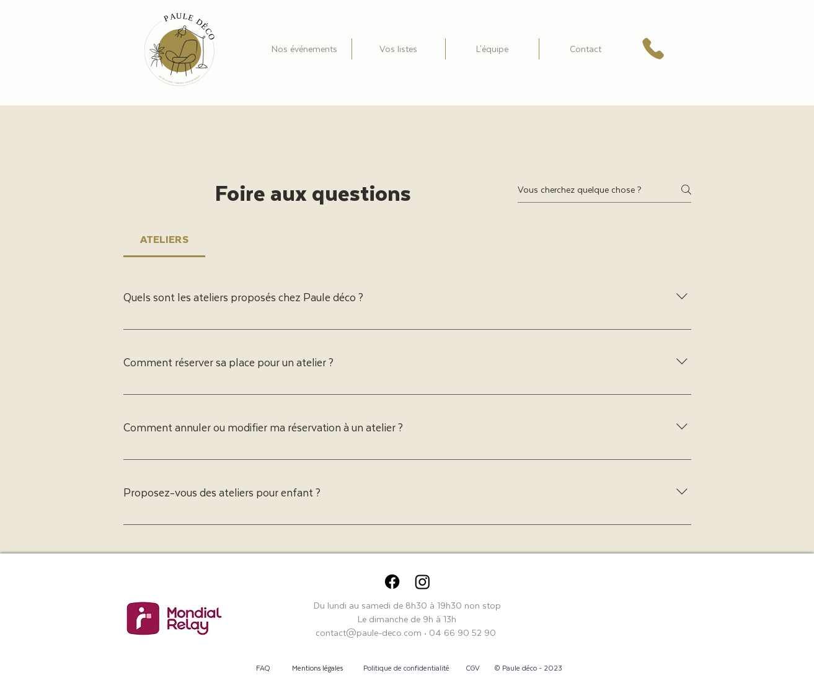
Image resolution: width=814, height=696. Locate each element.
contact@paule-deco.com (369, 632)
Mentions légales (317, 668)
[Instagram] (422, 581)
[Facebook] (392, 581)
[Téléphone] (653, 48)
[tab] (164, 239)
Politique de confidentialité (406, 668)
